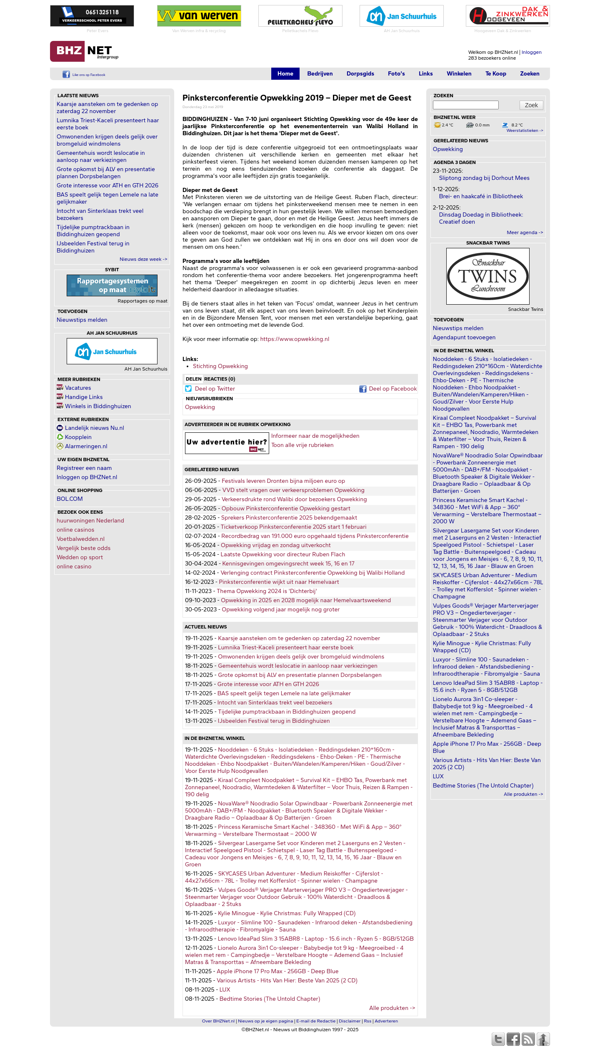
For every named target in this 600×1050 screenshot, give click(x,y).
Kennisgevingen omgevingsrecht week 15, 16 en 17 (288, 563)
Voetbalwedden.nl (81, 539)
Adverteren (386, 1021)
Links (426, 73)
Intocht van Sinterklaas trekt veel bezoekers (275, 702)
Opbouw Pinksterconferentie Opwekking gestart (286, 508)
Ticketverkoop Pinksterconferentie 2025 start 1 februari (293, 526)
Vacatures (78, 387)
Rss (368, 1021)
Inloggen (532, 52)
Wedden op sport (80, 557)
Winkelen (459, 73)
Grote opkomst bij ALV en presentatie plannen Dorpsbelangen (106, 173)
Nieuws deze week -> (144, 259)
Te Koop (495, 73)
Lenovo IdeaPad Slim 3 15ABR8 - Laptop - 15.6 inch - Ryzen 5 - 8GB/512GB (316, 938)
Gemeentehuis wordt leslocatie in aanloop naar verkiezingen (101, 156)
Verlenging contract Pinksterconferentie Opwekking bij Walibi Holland (312, 572)
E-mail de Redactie (315, 1021)
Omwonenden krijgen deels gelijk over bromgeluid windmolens (107, 140)
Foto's (396, 73)
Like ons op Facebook (88, 75)
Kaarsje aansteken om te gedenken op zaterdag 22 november (107, 108)
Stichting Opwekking (220, 366)
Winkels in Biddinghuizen (98, 406)
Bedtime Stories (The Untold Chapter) (270, 998)
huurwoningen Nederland (90, 520)
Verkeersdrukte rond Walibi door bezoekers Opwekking (294, 499)
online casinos (75, 529)
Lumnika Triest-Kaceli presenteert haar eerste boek (286, 647)
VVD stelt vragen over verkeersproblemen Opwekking (293, 490)
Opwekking (200, 407)
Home (285, 73)
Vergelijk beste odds (83, 548)
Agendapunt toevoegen (464, 337)
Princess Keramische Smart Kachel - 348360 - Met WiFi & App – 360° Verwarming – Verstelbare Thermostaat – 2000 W (293, 830)
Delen (194, 379)
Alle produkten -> (392, 1008)
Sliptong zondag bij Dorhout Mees (484, 178)
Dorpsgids (360, 73)
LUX (225, 989)
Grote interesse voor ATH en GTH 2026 (107, 185)
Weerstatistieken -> (525, 130)
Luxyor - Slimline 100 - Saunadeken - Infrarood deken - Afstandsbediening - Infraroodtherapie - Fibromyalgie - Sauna (486, 666)
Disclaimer (349, 1021)
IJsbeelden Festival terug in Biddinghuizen (93, 247)
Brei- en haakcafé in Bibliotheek (481, 196)
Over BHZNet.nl (218, 1021)
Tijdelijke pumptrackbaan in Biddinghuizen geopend (93, 231)
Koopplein (78, 437)
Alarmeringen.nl (86, 446)
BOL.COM (70, 498)
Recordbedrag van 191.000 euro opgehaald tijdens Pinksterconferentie (315, 536)
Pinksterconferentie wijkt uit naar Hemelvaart (279, 582)
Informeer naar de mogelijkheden (315, 435)
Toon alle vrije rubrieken (302, 445)
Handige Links (84, 397)
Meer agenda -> (525, 232)
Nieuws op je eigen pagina (265, 1021)
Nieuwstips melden (82, 319)
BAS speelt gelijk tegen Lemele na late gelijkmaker (284, 693)
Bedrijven (319, 73)
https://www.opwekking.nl (294, 339)
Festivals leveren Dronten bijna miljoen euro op (283, 481)
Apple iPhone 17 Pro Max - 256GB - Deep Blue (278, 971)
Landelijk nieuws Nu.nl (94, 428)
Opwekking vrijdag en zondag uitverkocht (276, 545)
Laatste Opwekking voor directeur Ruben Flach (283, 554)
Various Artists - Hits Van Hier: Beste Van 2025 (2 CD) (287, 980)
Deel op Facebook (393, 388)
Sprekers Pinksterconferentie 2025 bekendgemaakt (289, 517)
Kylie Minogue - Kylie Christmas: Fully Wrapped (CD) (286, 913)
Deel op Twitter (215, 388)
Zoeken (530, 73)
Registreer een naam (84, 468)
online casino (74, 566)
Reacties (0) (219, 379)
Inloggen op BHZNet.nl (87, 477)
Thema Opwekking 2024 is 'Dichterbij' (267, 591)
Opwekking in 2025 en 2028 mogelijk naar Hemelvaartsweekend (306, 600)
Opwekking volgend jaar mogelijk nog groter (281, 609)
